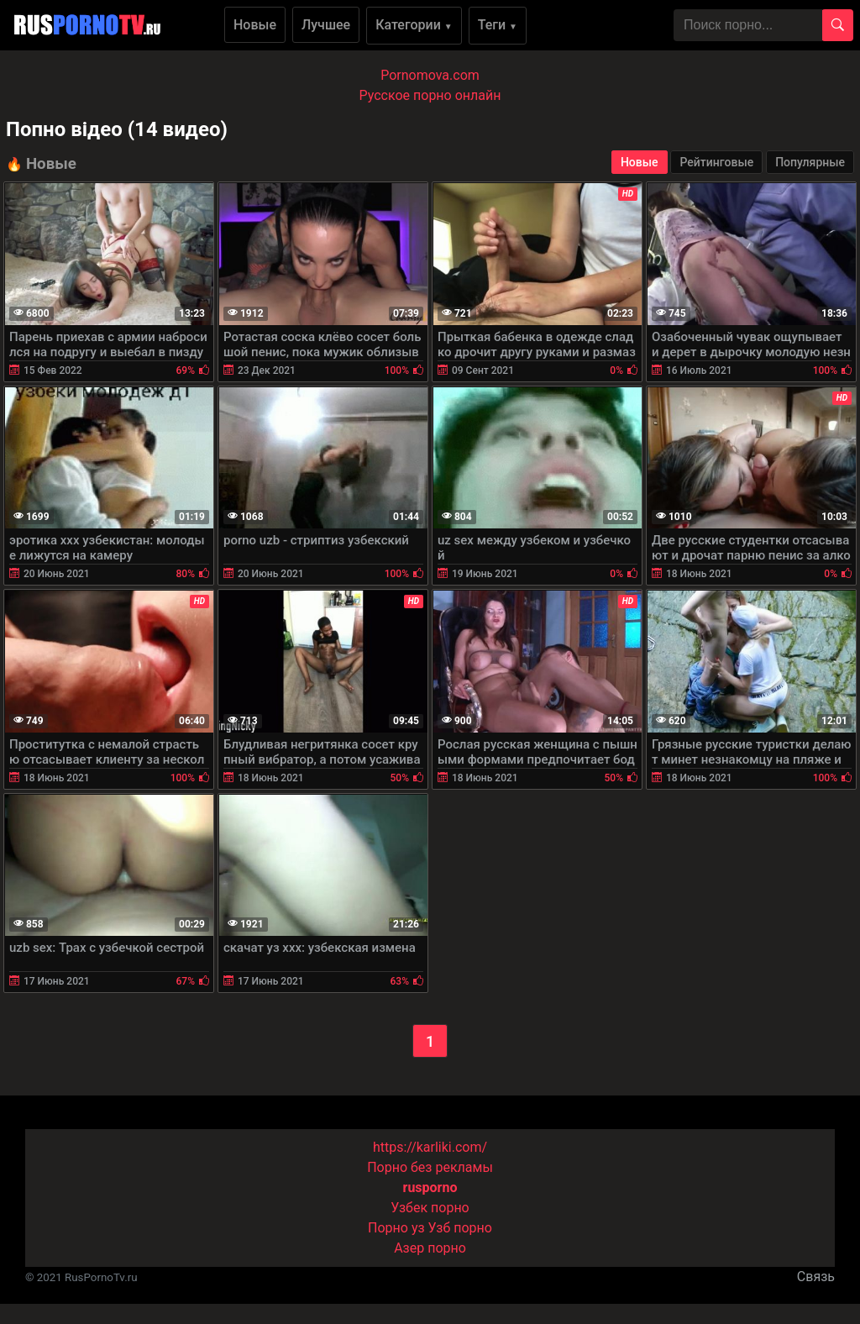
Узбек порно (430, 1208)
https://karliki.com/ (430, 1147)
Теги (497, 25)
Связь (816, 1277)
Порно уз (396, 1228)
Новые (254, 25)
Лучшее (326, 25)
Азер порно (430, 1248)
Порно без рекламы (430, 1167)
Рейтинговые (716, 162)
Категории (414, 25)
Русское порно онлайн (430, 95)
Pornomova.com (430, 75)
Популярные (810, 162)
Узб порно (460, 1228)
